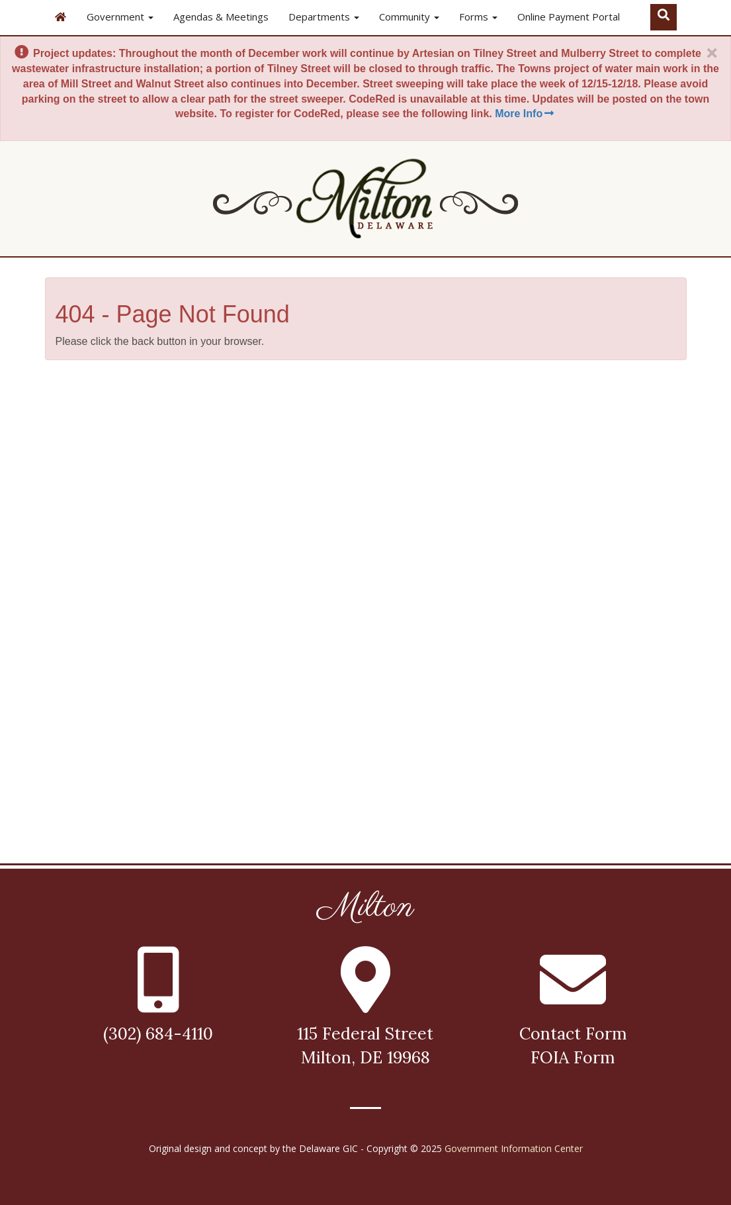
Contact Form (572, 1033)
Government (120, 16)
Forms (478, 16)
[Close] (711, 53)
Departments (323, 16)
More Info (525, 113)
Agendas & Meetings (221, 16)
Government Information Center (514, 1148)
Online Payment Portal (568, 16)
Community (409, 16)
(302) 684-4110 (158, 1033)
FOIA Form (573, 1057)
